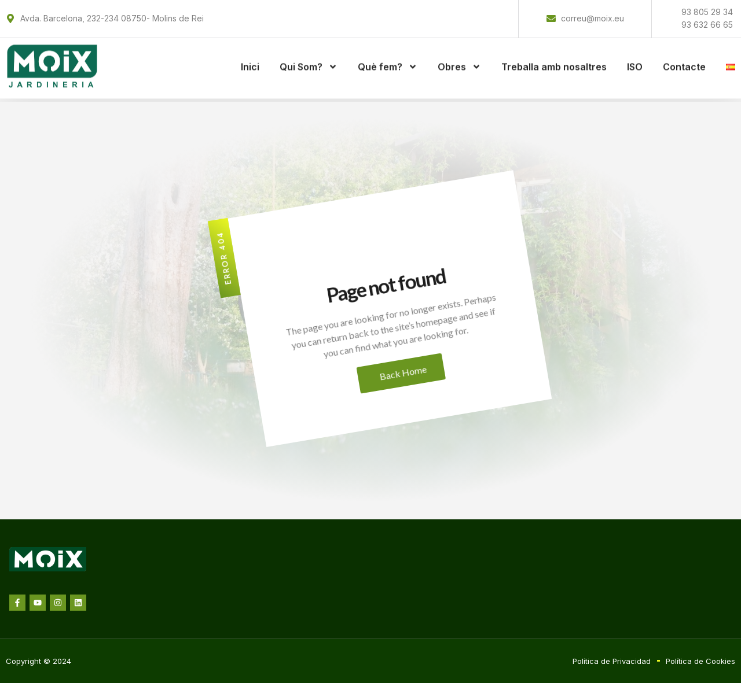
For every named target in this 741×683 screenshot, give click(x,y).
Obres (459, 61)
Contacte (684, 61)
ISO (635, 61)
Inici (250, 61)
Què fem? (387, 61)
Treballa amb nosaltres (554, 61)
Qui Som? (309, 61)
